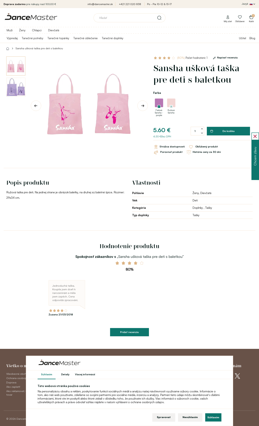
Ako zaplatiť (13, 386)
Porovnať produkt (168, 152)
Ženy (22, 30)
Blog (252, 38)
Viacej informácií (85, 374)
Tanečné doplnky (112, 38)
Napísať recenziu (225, 57)
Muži (9, 30)
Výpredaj (12, 38)
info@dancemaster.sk (100, 4)
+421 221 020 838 (130, 4)
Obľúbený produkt (203, 147)
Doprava (11, 382)
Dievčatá (53, 30)
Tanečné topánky (58, 38)
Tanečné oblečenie (85, 38)
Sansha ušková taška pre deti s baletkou (39, 48)
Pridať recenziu (129, 332)
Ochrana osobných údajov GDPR (25, 378)
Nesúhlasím (190, 417)
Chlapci (37, 30)
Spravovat (164, 417)
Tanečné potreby (32, 38)
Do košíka (222, 131)
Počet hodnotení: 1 (192, 58)
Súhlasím (213, 417)
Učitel (242, 38)
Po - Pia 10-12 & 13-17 (159, 4)
